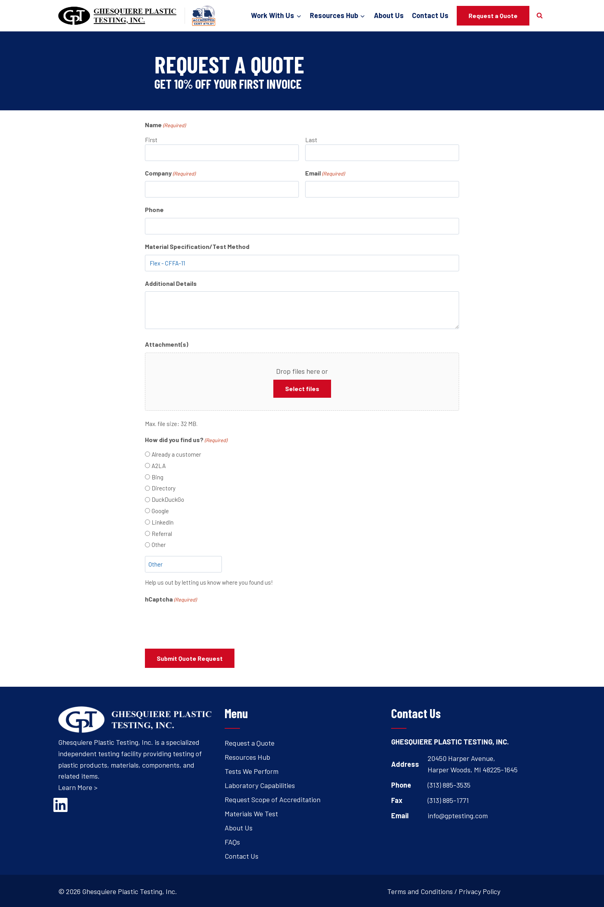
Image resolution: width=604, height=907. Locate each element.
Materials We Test (251, 812)
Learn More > (77, 786)
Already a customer (176, 454)
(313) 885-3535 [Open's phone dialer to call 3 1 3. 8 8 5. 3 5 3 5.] (449, 783)
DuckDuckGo (168, 499)
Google (160, 510)
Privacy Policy (479, 890)
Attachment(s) (166, 344)
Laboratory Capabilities (260, 784)
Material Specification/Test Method (197, 246)
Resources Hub (247, 756)
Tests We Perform (251, 770)
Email (324, 173)
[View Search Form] (539, 15)
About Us (389, 15)
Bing (157, 477)
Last (311, 139)
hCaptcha (170, 599)
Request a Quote (493, 15)
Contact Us (430, 15)
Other (159, 544)
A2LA (159, 465)
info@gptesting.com (458, 814)
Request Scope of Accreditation (272, 798)
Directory (164, 488)
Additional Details (171, 283)
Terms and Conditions (420, 890)
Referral (162, 533)
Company (170, 173)
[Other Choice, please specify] (183, 564)
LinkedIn (163, 522)
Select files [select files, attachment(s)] (302, 388)
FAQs (232, 840)
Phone (154, 209)
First (151, 139)
